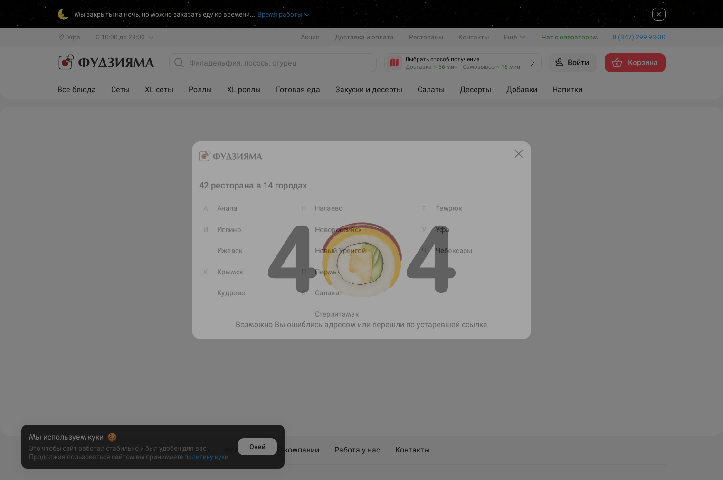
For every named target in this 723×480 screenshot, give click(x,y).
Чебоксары (461, 251)
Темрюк (455, 205)
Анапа (217, 205)
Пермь (323, 274)
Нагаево (327, 205)
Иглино (219, 228)
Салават (327, 296)
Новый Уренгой (339, 251)
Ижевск (219, 251)
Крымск (220, 274)
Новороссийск (337, 228)
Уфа (448, 228)
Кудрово (221, 296)
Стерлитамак (335, 319)
